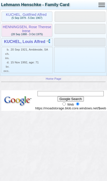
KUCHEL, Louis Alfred (24, 41)
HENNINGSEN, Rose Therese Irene (27, 29)
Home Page (53, 78)
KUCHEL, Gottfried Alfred (26, 15)
